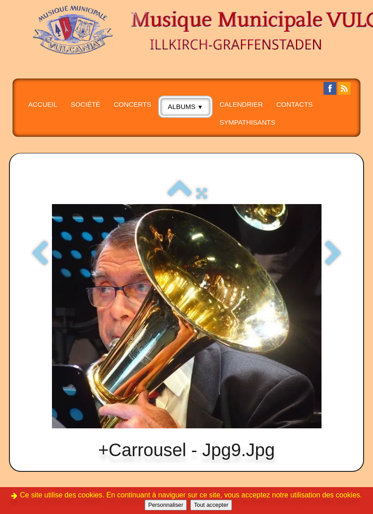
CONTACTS (294, 104)
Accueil (42, 104)
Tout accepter (211, 504)
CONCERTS (132, 104)
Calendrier (241, 104)
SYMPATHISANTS (247, 122)
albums (185, 106)
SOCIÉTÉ (85, 104)
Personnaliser (165, 504)
